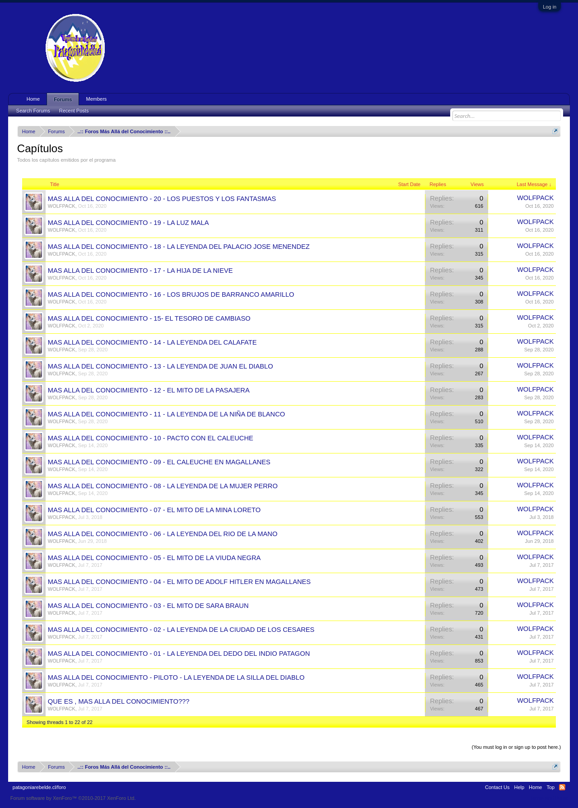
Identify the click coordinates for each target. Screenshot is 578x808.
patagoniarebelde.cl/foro (39, 787)
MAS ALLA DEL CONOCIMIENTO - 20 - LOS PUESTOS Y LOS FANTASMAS (162, 198)
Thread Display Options (289, 736)
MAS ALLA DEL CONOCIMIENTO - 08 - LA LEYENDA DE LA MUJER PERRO (163, 486)
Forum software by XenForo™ (73, 798)
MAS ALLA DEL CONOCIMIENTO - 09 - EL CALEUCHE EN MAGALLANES (159, 462)
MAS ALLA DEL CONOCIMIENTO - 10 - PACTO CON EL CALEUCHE (150, 438)
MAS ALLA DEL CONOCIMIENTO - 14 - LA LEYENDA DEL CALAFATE (152, 342)
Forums (63, 99)
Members (96, 99)
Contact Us (497, 787)
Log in (549, 6)
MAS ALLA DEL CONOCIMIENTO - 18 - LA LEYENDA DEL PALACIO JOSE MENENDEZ (179, 246)
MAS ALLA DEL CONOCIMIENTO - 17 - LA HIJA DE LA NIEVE (140, 270)
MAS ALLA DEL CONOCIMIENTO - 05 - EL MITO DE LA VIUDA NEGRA (154, 557)
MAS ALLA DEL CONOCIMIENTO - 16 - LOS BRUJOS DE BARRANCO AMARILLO (171, 294)
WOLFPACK (61, 206)
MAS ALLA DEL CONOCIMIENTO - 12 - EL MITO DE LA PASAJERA (149, 390)
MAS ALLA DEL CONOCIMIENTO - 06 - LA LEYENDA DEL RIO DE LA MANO (163, 533)
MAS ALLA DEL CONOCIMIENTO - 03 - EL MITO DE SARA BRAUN (148, 605)
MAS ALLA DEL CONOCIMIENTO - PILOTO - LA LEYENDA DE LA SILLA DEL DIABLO (176, 677)
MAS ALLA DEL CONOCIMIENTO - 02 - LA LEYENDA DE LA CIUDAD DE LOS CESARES (181, 629)
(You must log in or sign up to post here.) (516, 747)
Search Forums (33, 110)
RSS (562, 787)
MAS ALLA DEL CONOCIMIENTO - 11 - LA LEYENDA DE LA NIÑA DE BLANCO (166, 414)
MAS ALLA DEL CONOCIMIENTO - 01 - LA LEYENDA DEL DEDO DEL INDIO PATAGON (179, 653)
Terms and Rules (549, 798)
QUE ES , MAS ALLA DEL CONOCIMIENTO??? (119, 701)
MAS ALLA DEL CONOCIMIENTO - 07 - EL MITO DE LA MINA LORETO (154, 510)
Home (33, 99)
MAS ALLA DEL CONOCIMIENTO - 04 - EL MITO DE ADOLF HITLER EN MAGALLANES (179, 581)
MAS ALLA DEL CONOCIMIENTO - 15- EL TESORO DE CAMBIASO (149, 318)
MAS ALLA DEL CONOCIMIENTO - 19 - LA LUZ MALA (128, 222)
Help (519, 787)
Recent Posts (74, 110)
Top (550, 787)
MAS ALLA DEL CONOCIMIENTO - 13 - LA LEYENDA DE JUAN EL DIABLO (160, 366)
